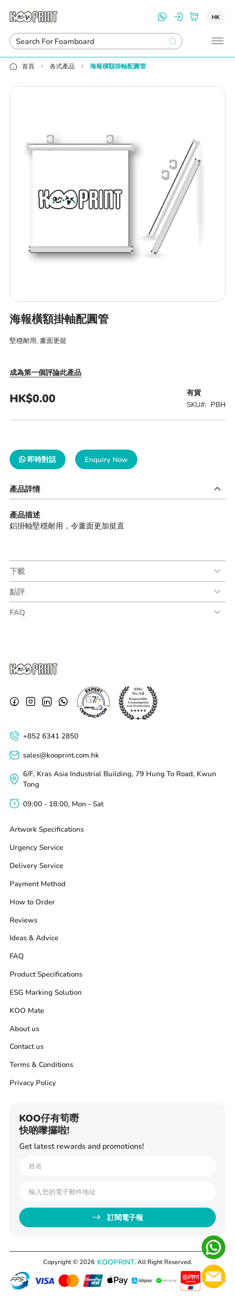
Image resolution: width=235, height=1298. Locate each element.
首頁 (28, 66)
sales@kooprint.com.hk (61, 754)
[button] (215, 16)
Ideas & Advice (34, 937)
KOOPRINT (115, 1262)
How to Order (32, 901)
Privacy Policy (33, 1082)
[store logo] (33, 16)
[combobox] (87, 41)
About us (24, 1028)
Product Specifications (46, 974)
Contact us (27, 1046)
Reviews (23, 919)
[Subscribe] (117, 1217)
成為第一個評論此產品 (45, 372)
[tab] (117, 489)
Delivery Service (36, 865)
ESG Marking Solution (46, 992)
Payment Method (38, 883)
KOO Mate (27, 1010)
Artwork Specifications (47, 829)
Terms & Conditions (41, 1064)
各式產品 (62, 66)
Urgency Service (36, 847)
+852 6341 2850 (50, 735)
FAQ (17, 955)
